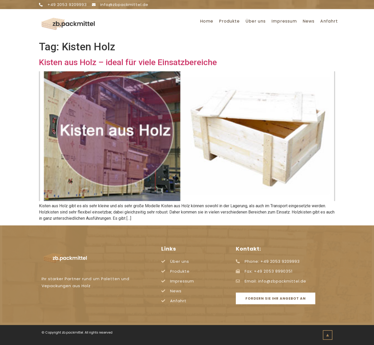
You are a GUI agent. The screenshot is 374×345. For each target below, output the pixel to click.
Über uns (255, 21)
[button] (275, 298)
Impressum (284, 21)
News (309, 21)
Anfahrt (329, 21)
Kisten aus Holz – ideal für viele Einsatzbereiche (128, 62)
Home (206, 21)
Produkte (229, 21)
